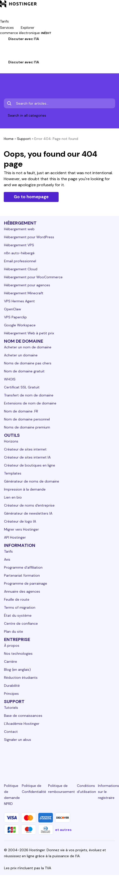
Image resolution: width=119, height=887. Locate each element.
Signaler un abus (17, 739)
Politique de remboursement (61, 788)
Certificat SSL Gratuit (22, 387)
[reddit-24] (94, 758)
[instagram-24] (42, 758)
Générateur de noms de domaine (31, 481)
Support (24, 138)
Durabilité (12, 685)
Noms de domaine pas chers (27, 363)
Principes (11, 693)
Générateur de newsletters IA (28, 513)
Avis (7, 559)
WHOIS (10, 379)
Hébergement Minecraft (23, 293)
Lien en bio (13, 497)
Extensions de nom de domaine (30, 403)
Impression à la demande (25, 489)
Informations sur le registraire (108, 791)
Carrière (10, 661)
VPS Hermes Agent (19, 301)
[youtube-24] (77, 758)
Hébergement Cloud (20, 269)
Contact (11, 731)
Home (9, 138)
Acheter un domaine (21, 355)
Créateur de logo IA (20, 521)
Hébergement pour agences (27, 285)
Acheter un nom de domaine (27, 347)
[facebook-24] (25, 758)
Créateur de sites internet (25, 449)
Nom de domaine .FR (21, 411)
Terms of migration (19, 607)
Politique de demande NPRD (12, 794)
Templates (12, 473)
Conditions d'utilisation (86, 788)
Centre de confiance (21, 623)
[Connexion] (3, 56)
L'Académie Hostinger (21, 723)
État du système (18, 615)
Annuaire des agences (22, 591)
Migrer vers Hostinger (21, 529)
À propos (11, 645)
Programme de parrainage (25, 583)
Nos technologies (18, 653)
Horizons (11, 441)
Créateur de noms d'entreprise (29, 505)
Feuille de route (16, 599)
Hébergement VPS (19, 245)
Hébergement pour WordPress (29, 237)
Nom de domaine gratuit (24, 371)
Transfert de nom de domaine (28, 395)
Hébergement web (19, 229)
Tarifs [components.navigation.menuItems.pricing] (4, 21)
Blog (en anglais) (17, 669)
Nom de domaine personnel (27, 419)
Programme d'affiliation (23, 567)
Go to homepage (31, 196)
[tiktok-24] (112, 758)
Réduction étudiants (21, 677)
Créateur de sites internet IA (27, 457)
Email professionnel (20, 261)
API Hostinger (15, 537)
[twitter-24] (59, 758)
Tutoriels (11, 707)
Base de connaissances (23, 715)
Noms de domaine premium (27, 427)
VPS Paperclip (15, 317)
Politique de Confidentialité (34, 788)
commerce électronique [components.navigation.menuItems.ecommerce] (25, 33)
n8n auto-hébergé (19, 253)
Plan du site (13, 631)
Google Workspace (20, 325)
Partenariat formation (22, 575)
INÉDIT (46, 33)
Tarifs (8, 551)
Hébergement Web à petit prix (29, 333)
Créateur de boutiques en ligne (29, 465)
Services (10, 27)
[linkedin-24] (7, 758)
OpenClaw (12, 309)
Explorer (31, 27)
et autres (63, 829)
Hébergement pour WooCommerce (33, 277)
